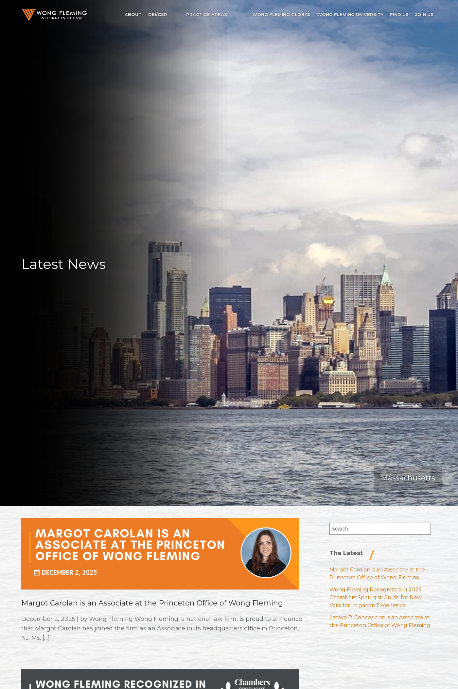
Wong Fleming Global (281, 14)
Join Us (424, 14)
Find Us (399, 14)
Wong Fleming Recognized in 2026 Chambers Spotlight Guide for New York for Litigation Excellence (375, 597)
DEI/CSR (157, 14)
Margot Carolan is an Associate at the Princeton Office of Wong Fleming (152, 603)
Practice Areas (206, 14)
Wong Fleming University (350, 14)
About (133, 14)
